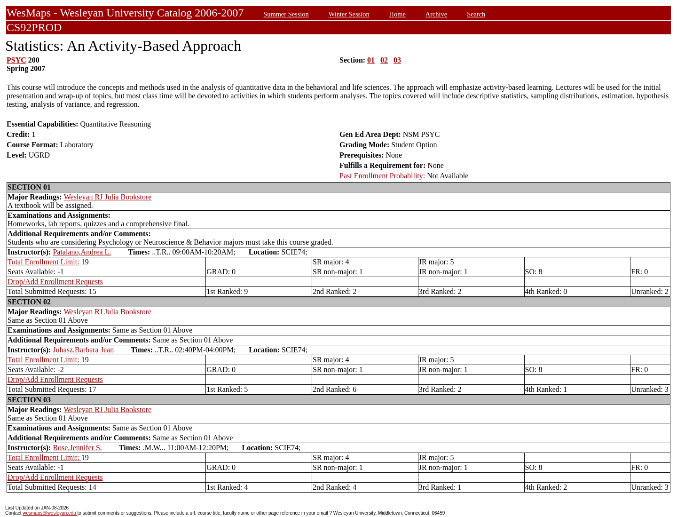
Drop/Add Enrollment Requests (55, 282)
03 (397, 60)
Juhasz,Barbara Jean (83, 350)
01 (371, 60)
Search (476, 14)
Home (397, 14)
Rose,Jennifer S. (77, 448)
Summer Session (285, 14)
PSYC (16, 60)
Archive (436, 14)
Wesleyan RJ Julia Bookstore (108, 197)
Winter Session (349, 14)
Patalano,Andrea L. (82, 252)
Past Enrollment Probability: (382, 176)
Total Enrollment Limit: (44, 262)
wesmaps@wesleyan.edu (50, 513)
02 (384, 60)
